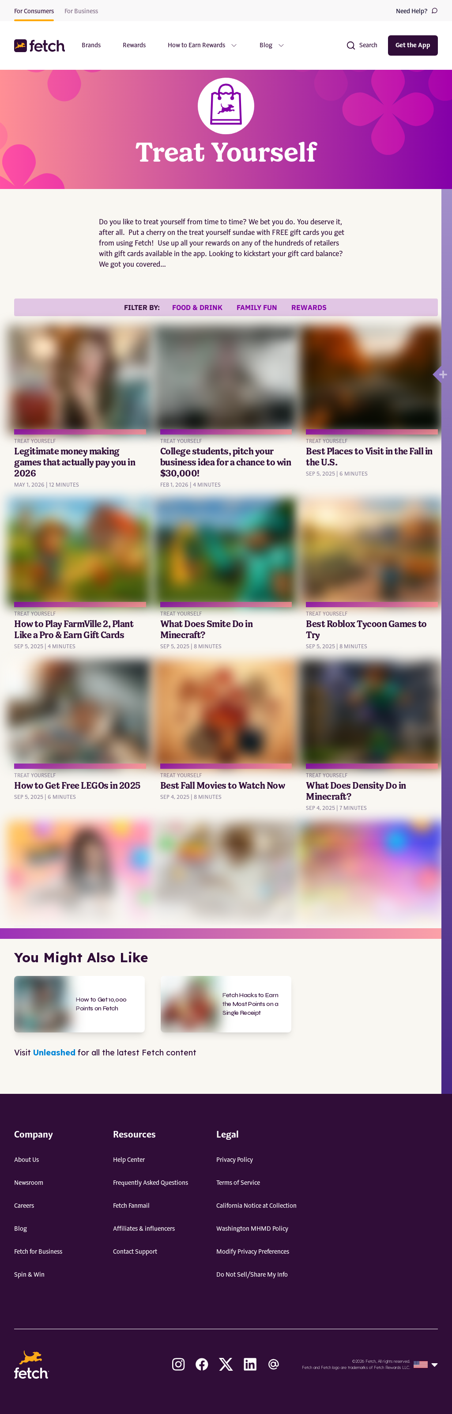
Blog (20, 1229)
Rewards (134, 45)
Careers (24, 1206)
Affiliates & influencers (144, 1229)
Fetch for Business (38, 1252)
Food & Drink (197, 307)
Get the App (413, 45)
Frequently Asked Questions (150, 1183)
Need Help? (417, 11)
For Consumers (34, 11)
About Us (26, 1160)
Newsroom (28, 1183)
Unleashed (54, 1052)
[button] (41, 46)
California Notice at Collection (256, 1206)
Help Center (129, 1160)
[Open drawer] (437, 374)
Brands (91, 45)
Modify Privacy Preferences (252, 1252)
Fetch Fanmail (131, 1206)
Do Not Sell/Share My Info (252, 1275)
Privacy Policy (234, 1160)
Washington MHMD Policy (252, 1229)
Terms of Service (238, 1183)
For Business (81, 11)
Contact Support (135, 1252)
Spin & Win (29, 1275)
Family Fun (257, 307)
